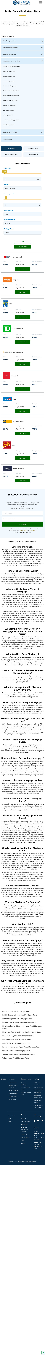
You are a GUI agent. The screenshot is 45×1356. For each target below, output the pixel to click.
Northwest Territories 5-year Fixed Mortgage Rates (21, 1032)
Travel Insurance (13, 1096)
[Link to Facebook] (35, 1121)
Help (10, 1121)
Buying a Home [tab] (11, 148)
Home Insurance (13, 1083)
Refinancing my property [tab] (11, 154)
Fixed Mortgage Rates (9, 41)
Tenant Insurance (13, 1090)
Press (22, 1140)
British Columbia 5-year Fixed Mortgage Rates (19, 1015)
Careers (23, 1143)
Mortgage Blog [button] (7, 139)
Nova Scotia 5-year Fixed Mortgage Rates (17, 1036)
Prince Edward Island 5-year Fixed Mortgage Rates (21, 1047)
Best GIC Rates (37, 1092)
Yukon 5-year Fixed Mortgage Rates (15, 1058)
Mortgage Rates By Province (11, 61)
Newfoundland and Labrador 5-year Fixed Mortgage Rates (22, 1027)
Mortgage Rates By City (10, 132)
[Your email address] (22, 519)
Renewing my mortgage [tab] (33, 148)
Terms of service (23, 530)
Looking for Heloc (33, 154)
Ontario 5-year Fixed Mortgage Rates (16, 1043)
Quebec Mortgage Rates (9, 76)
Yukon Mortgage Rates (9, 125)
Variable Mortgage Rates (10, 47)
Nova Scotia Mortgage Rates (10, 100)
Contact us (24, 1134)
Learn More (22, 269)
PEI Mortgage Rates (8, 115)
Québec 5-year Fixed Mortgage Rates (16, 1051)
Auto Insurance (13, 1093)
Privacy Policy (33, 530)
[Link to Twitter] (38, 1121)
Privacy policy (24, 1124)
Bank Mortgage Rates (9, 54)
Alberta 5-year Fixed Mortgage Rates (16, 1011)
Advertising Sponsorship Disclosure (24, 1129)
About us (23, 1118)
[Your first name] (22, 513)
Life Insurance (12, 1099)
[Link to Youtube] (42, 1121)
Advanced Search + (23, 242)
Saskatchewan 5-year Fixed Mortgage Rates (18, 1054)
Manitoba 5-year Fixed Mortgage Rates (17, 1019)
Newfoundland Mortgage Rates (11, 95)
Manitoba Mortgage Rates (9, 86)
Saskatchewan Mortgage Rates (11, 120)
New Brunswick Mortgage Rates (11, 91)
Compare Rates (22, 247)
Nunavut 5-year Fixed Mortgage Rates (16, 1039)
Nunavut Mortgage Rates (9, 105)
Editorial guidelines (26, 1137)
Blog (10, 1118)
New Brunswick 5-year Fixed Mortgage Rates (19, 1022)
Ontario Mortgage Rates (9, 71)
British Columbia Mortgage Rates (11, 66)
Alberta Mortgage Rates (9, 81)
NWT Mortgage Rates (8, 110)
